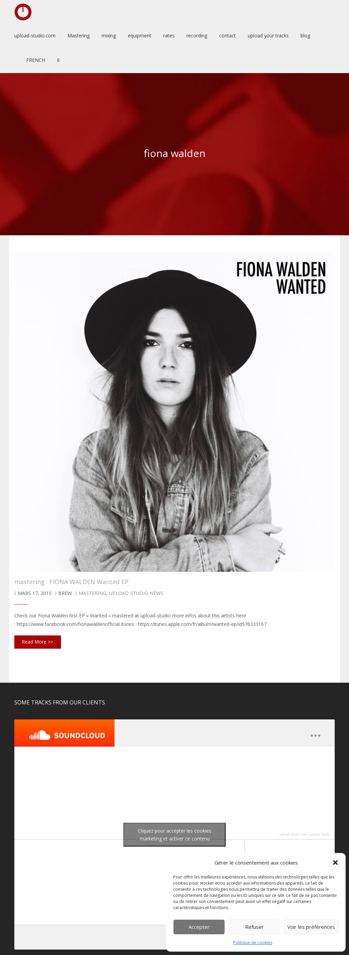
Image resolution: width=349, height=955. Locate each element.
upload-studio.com (293, 834)
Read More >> (37, 641)
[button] (335, 862)
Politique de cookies (252, 942)
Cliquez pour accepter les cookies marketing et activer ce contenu (174, 835)
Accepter (199, 926)
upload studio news (136, 593)
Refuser (254, 926)
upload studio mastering (328, 834)
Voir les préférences (311, 926)
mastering (92, 593)
